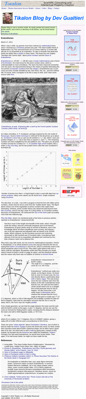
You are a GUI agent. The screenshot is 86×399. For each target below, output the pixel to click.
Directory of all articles (9, 34)
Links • (44, 8)
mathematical (47, 46)
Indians (52, 332)
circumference (20, 247)
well (32, 279)
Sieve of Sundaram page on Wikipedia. (18, 352)
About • (38, 8)
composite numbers (17, 69)
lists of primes (6, 210)
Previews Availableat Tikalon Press (72, 32)
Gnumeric (9, 197)
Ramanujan (5, 136)
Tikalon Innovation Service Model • (21, 8)
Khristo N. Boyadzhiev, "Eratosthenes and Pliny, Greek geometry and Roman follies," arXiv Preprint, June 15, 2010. (30, 349)
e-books (20, 53)
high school (42, 144)
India (32, 330)
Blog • (50, 8)
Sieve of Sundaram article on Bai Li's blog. (20, 354)
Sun (57, 275)
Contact (56, 8)
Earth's (12, 247)
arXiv (31, 245)
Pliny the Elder (6, 218)
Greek (36, 61)
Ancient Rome (48, 254)
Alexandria (46, 292)
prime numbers (32, 55)
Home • (4, 8)
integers (36, 69)
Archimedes (7, 63)
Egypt (44, 279)
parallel (34, 302)
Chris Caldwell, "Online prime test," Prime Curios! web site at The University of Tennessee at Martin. (28, 378)
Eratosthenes (6, 61)
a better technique (22, 136)
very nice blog (12, 145)
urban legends (19, 325)
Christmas (20, 48)
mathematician (44, 61)
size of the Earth (41, 212)
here (12, 74)
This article (5, 31)
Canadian (34, 144)
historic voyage (19, 327)
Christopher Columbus (38, 325)
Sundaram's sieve (10, 138)
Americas (25, 332)
